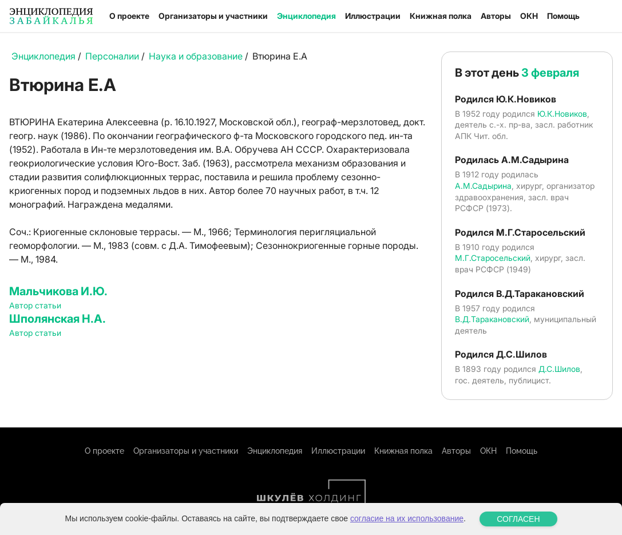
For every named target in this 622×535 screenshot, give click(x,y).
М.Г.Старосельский (492, 258)
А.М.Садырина (483, 186)
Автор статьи (35, 305)
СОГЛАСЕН (518, 519)
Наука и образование (196, 56)
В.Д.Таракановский (492, 319)
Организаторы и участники (213, 16)
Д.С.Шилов (559, 369)
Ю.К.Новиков (562, 113)
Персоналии (112, 56)
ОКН (529, 16)
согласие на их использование (406, 518)
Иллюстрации (373, 16)
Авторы (496, 16)
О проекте (129, 16)
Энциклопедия (306, 16)
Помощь (563, 16)
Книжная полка (441, 16)
